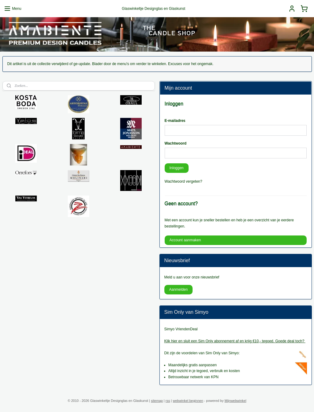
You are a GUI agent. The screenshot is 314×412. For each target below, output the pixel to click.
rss (168, 400)
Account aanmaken (185, 240)
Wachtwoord (176, 143)
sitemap (157, 400)
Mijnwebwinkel (235, 400)
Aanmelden (178, 289)
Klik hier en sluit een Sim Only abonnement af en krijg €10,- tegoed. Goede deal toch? (234, 341)
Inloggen (176, 168)
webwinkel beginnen (188, 400)
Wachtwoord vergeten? (183, 181)
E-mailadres (175, 121)
